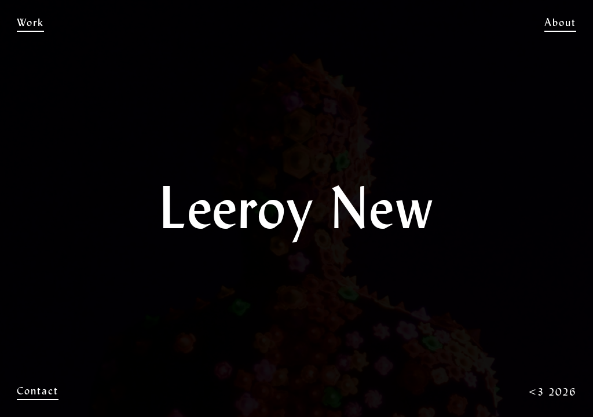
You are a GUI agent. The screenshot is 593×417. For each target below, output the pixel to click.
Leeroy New (296, 22)
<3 (536, 391)
